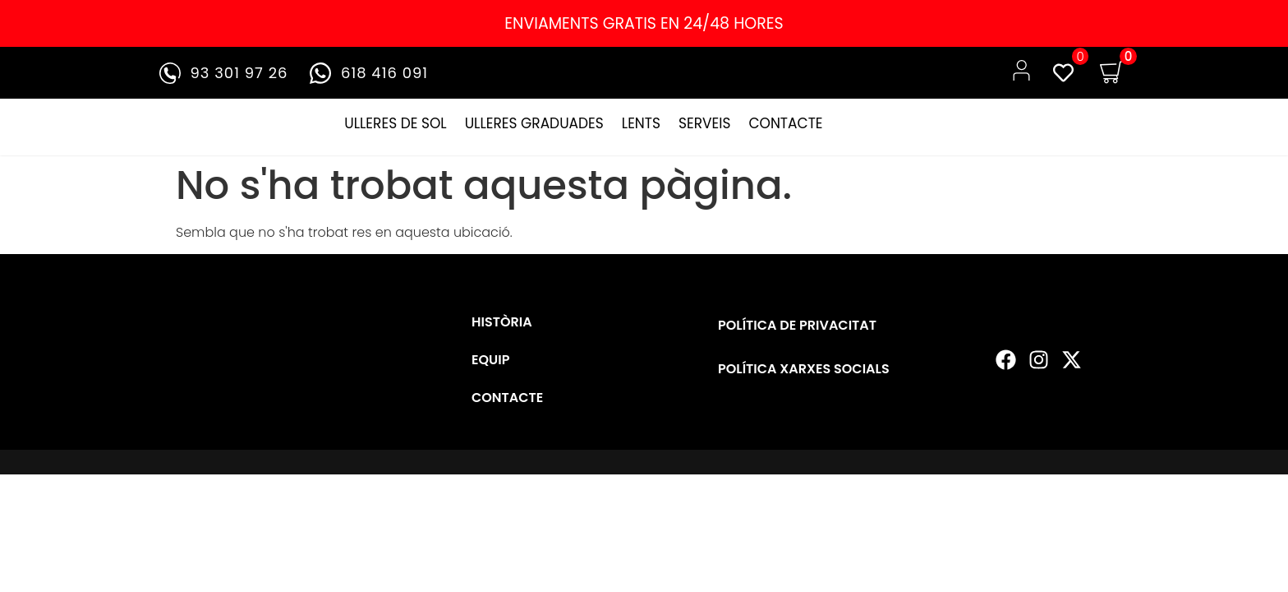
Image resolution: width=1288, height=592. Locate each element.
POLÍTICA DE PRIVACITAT (797, 325)
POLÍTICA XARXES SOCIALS (804, 368)
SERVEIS (704, 123)
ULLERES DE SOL (395, 123)
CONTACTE (785, 123)
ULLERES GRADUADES (534, 123)
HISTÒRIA (502, 321)
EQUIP (490, 359)
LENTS (641, 123)
